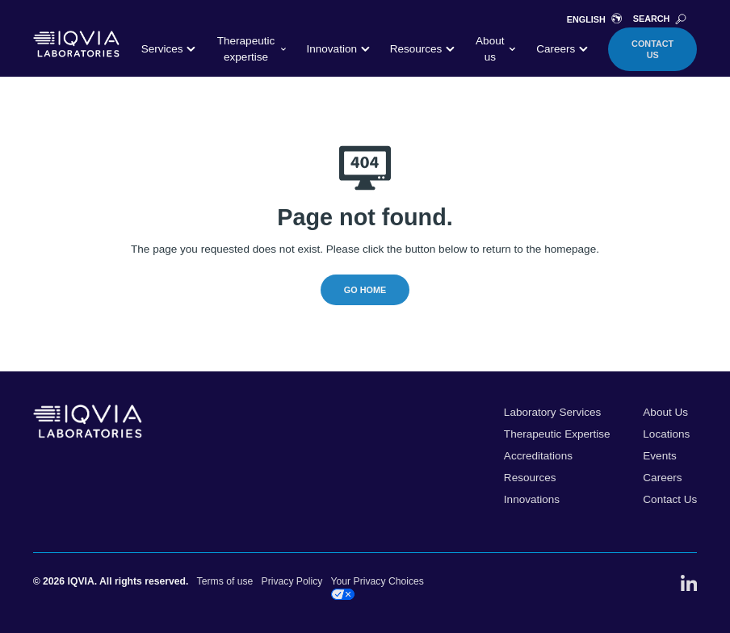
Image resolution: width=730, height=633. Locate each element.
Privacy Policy (292, 581)
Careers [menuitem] (662, 478)
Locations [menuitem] (666, 434)
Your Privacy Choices (377, 588)
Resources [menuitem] (530, 478)
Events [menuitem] (659, 456)
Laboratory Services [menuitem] (552, 412)
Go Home (365, 290)
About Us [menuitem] (665, 412)
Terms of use (225, 581)
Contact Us (652, 49)
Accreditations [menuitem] (538, 456)
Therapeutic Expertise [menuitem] (557, 434)
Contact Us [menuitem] (670, 499)
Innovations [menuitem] (532, 499)
